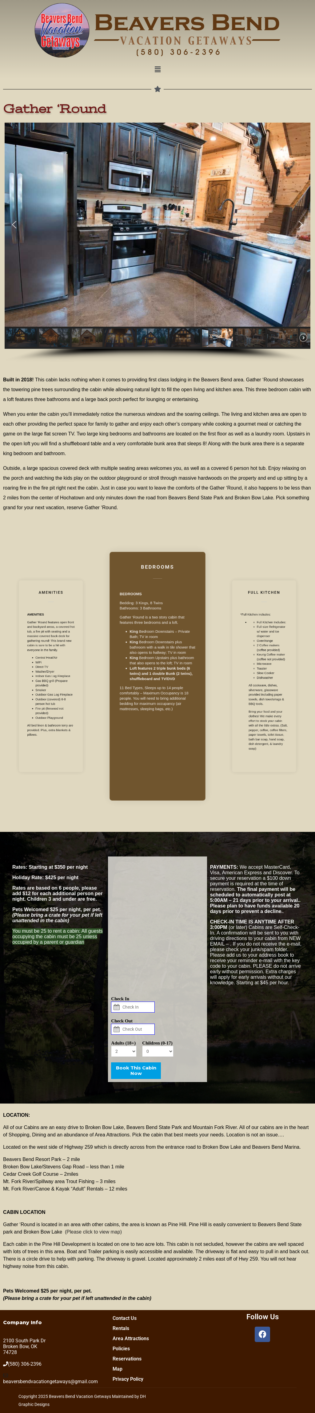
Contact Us (125, 1318)
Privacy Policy (128, 1379)
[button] (157, 69)
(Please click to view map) (93, 1231)
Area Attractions (131, 1338)
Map (117, 1369)
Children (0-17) (157, 1043)
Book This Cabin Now (136, 1070)
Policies (121, 1349)
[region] (157, 242)
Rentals (121, 1328)
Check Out (122, 1020)
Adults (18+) (123, 1043)
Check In (120, 998)
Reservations (127, 1359)
